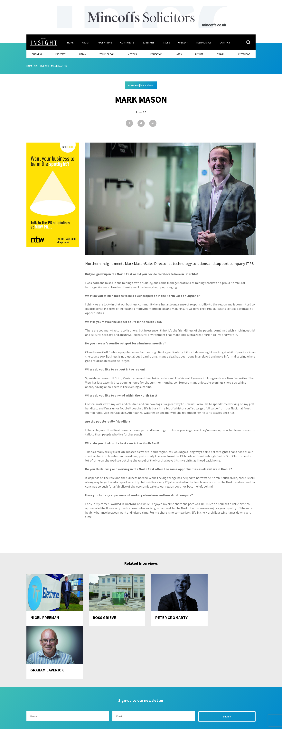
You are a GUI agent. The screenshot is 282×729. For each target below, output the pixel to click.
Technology (106, 53)
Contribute (127, 42)
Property (60, 53)
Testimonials (204, 42)
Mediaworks (59, 725)
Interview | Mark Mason (141, 85)
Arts (179, 53)
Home (70, 42)
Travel (221, 53)
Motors (132, 53)
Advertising (105, 42)
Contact (225, 42)
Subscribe (149, 42)
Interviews (244, 53)
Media (82, 53)
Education (156, 53)
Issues (166, 42)
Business (37, 53)
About (85, 42)
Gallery (183, 42)
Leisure (199, 53)
